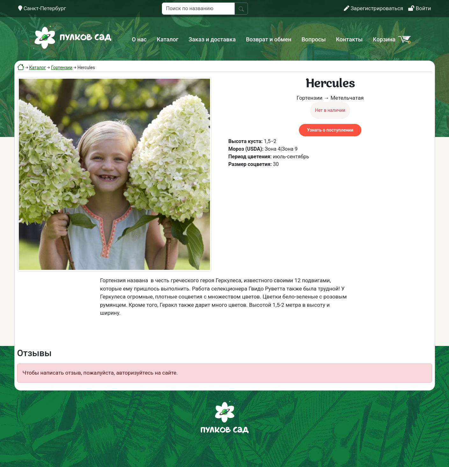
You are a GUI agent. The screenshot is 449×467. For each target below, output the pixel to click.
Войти (419, 8)
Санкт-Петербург (42, 8)
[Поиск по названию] (198, 9)
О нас (139, 39)
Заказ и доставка (212, 39)
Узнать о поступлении (330, 130)
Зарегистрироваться (373, 8)
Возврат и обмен (268, 39)
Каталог (167, 39)
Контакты (349, 39)
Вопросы (313, 39)
